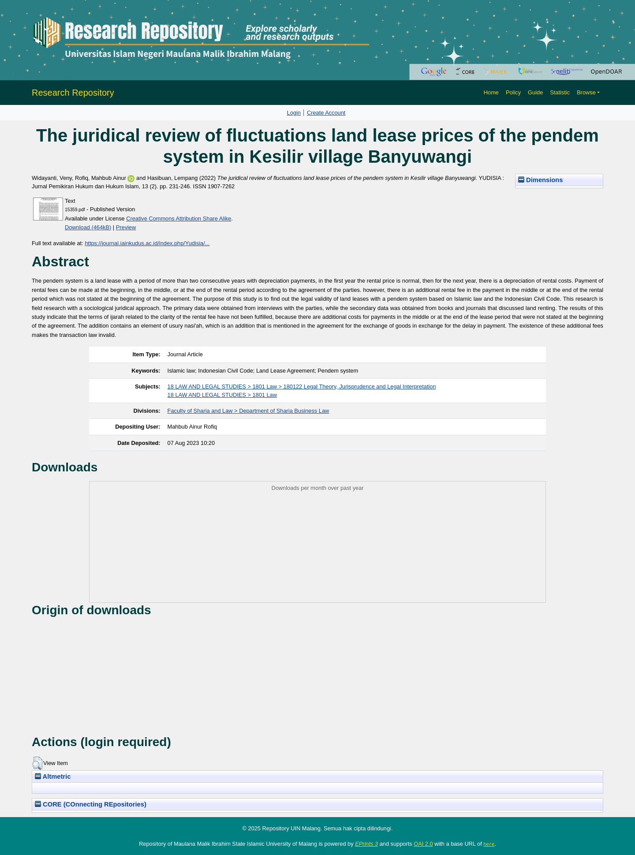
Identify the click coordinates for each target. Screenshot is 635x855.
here (488, 844)
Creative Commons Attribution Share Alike (178, 218)
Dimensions (540, 179)
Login (294, 112)
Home (491, 92)
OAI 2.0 (423, 843)
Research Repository (73, 92)
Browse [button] (586, 92)
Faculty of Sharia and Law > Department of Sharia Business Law (248, 410)
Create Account (326, 112)
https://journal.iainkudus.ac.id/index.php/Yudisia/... (147, 243)
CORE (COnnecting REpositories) (90, 804)
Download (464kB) (88, 227)
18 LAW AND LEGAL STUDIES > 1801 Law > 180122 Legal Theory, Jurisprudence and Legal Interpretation (302, 386)
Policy (513, 92)
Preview (126, 227)
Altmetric (53, 776)
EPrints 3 (366, 843)
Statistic (560, 92)
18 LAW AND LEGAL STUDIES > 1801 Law (222, 395)
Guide (535, 92)
